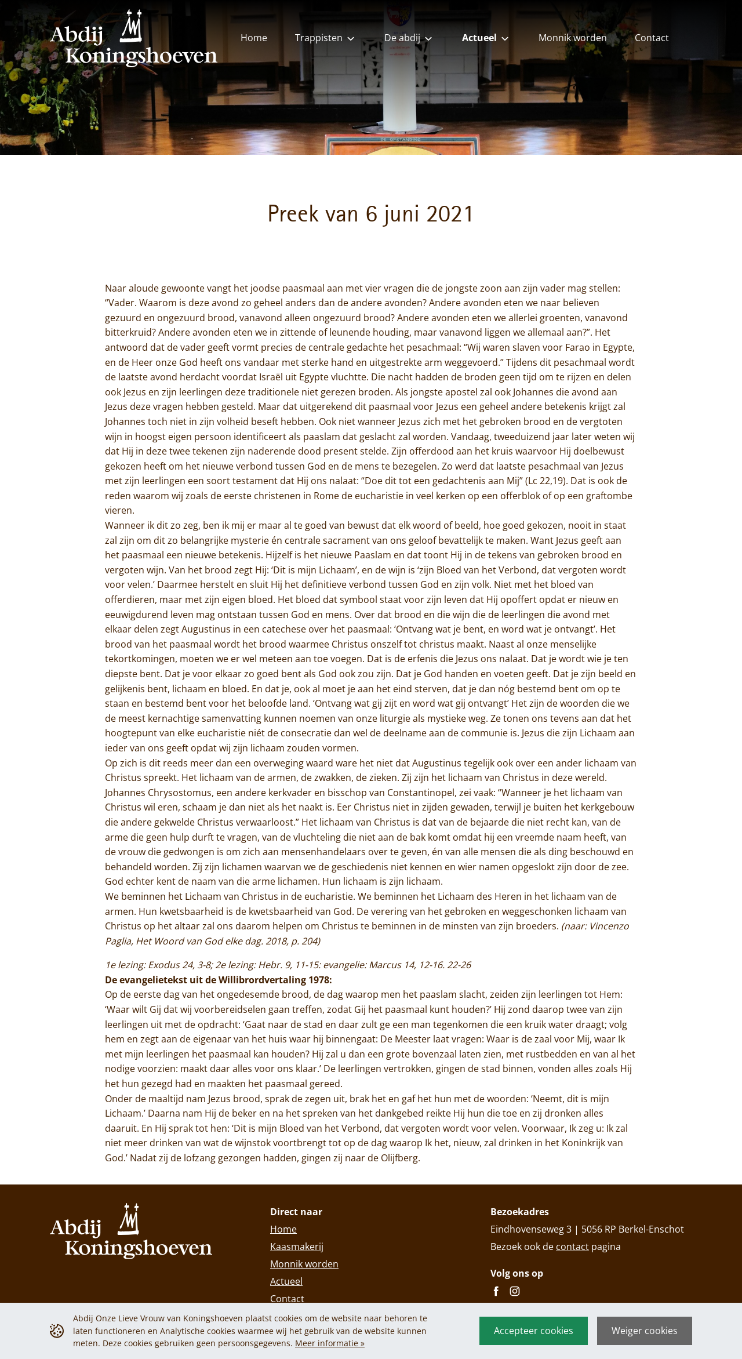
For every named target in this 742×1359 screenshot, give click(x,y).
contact (572, 1246)
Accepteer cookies (533, 1330)
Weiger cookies (645, 1330)
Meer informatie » (330, 1343)
